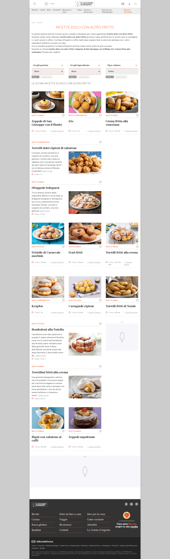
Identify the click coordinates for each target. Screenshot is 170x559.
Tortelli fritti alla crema (122, 252)
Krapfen (37, 306)
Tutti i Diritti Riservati (84, 554)
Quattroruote (64, 546)
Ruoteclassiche (75, 546)
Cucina (42, 10)
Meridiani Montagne (52, 546)
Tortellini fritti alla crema (50, 372)
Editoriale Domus (95, 546)
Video (79, 10)
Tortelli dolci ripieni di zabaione (54, 148)
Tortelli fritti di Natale (121, 306)
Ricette (35, 10)
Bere (49, 10)
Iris (71, 121)
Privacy (94, 554)
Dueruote (41, 546)
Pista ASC (115, 546)
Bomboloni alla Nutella (48, 329)
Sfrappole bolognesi (45, 188)
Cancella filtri (46, 77)
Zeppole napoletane (82, 437)
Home (34, 23)
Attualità (57, 10)
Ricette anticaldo (128, 11)
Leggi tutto (47, 171)
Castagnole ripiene (81, 306)
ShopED (42, 548)
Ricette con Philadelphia (107, 11)
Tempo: (40, 131)
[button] (63, 115)
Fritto (110, 77)
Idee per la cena (66, 11)
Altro (73, 77)
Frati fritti (76, 252)
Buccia (132, 523)
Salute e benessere (88, 11)
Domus (34, 546)
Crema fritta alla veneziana (117, 123)
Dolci (35, 77)
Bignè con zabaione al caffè (46, 438)
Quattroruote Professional (128, 546)
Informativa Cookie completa (107, 554)
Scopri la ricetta (57, 131)
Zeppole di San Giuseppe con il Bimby (47, 123)
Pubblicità (35, 548)
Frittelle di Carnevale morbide (46, 254)
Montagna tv (106, 546)
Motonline (84, 546)
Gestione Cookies (123, 554)
